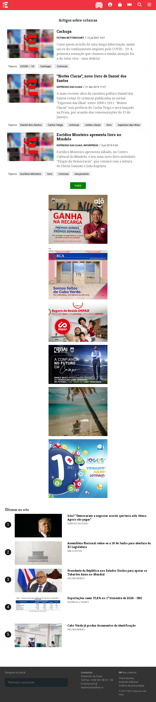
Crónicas (61, 66)
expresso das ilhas (128, 124)
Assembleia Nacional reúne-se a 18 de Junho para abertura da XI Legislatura (109, 545)
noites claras (93, 124)
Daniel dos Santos (31, 124)
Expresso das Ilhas (69, 86)
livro (109, 124)
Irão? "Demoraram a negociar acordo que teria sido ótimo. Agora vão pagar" (107, 518)
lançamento (81, 173)
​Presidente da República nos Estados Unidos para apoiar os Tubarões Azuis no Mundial (107, 572)
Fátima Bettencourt (70, 37)
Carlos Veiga (55, 124)
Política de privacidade (131, 685)
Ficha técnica (126, 678)
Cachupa (45, 66)
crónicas (73, 124)
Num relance (127, 672)
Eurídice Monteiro (30, 173)
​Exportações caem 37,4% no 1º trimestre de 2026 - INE (104, 598)
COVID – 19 (27, 66)
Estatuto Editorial (128, 681)
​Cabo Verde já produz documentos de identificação (101, 625)
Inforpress (90, 145)
